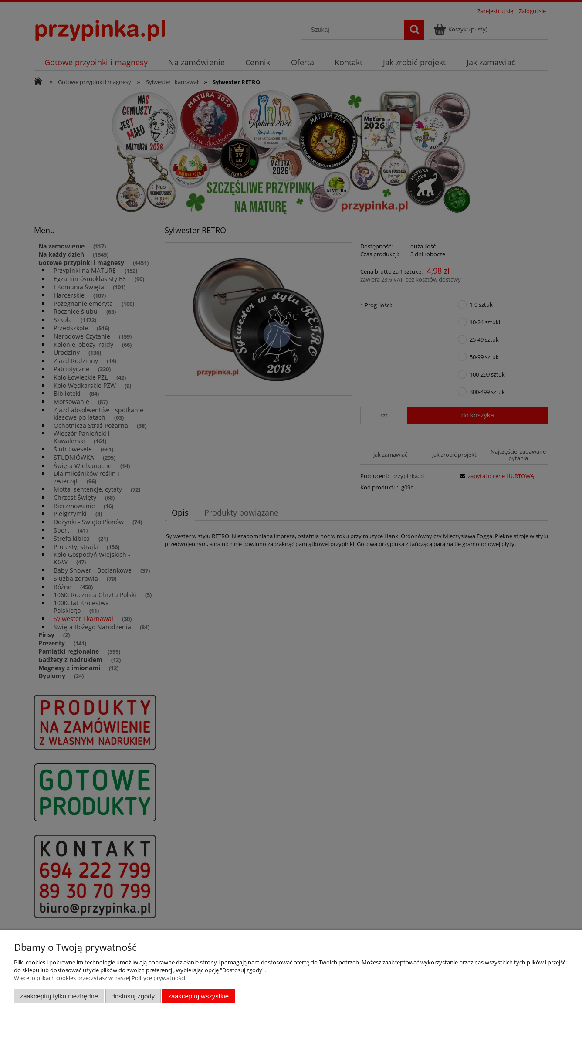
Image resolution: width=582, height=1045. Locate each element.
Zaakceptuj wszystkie (198, 996)
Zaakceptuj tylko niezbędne (59, 996)
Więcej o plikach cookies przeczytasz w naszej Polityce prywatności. (100, 978)
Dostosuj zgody (133, 996)
